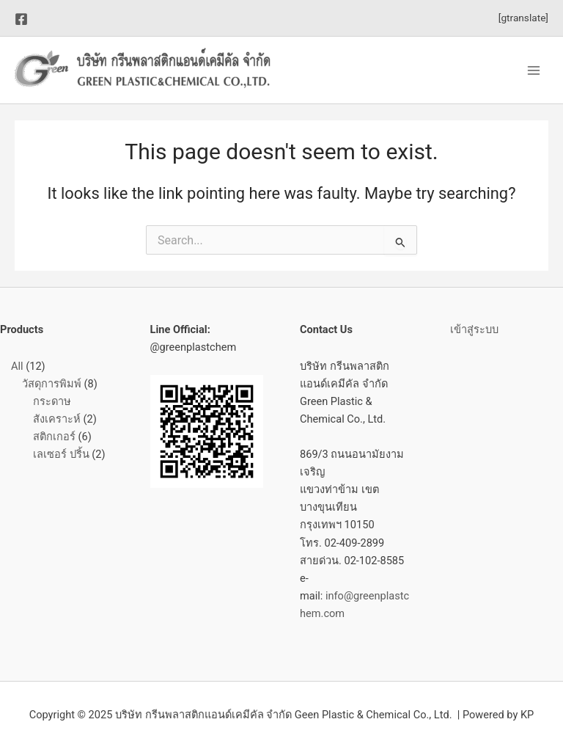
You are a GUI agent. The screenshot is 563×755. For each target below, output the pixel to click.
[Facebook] (21, 19)
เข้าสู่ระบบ (474, 329)
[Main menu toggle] (533, 69)
